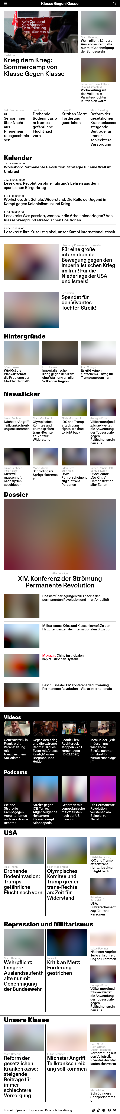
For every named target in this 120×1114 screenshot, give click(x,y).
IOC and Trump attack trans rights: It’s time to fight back (73, 427)
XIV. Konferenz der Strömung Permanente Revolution (60, 581)
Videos (12, 717)
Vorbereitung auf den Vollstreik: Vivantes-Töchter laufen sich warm (94, 95)
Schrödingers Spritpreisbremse (45, 474)
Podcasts (15, 772)
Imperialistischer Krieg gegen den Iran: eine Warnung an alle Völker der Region (58, 375)
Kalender (18, 157)
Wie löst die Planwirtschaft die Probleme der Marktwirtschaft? (17, 375)
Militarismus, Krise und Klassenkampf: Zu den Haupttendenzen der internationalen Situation (76, 627)
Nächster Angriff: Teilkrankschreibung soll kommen (17, 425)
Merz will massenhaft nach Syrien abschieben (13, 479)
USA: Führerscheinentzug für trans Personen (74, 479)
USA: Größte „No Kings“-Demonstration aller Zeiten (101, 479)
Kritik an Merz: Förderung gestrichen (74, 118)
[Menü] (5, 3)
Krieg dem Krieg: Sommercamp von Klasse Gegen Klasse (34, 66)
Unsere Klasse (26, 1020)
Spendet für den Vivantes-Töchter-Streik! (79, 302)
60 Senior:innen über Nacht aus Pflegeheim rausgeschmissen (16, 127)
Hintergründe (25, 336)
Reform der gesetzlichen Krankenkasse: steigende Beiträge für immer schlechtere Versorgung (103, 129)
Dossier (16, 494)
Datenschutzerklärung (58, 1110)
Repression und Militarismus (49, 924)
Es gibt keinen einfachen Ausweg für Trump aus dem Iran (97, 374)
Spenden (21, 1110)
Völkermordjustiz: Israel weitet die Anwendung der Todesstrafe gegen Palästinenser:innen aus (102, 432)
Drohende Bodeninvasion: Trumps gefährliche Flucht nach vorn (45, 125)
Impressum (36, 1110)
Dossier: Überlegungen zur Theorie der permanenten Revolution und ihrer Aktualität (75, 598)
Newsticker (22, 394)
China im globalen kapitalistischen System (63, 657)
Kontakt (8, 1110)
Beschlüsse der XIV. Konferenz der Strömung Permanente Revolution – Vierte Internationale (77, 687)
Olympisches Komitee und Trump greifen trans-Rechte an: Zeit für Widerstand (43, 431)
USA (10, 833)
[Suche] (114, 3)
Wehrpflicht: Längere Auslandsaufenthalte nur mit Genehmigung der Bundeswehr (97, 46)
